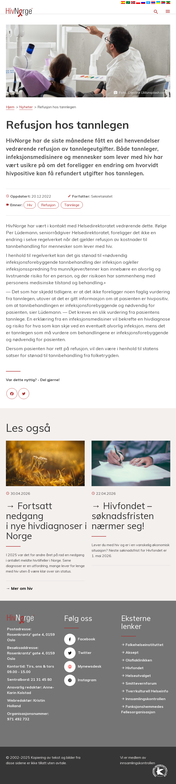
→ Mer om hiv (19, 588)
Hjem (10, 107)
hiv (29, 205)
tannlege (71, 205)
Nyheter (26, 107)
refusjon (48, 205)
